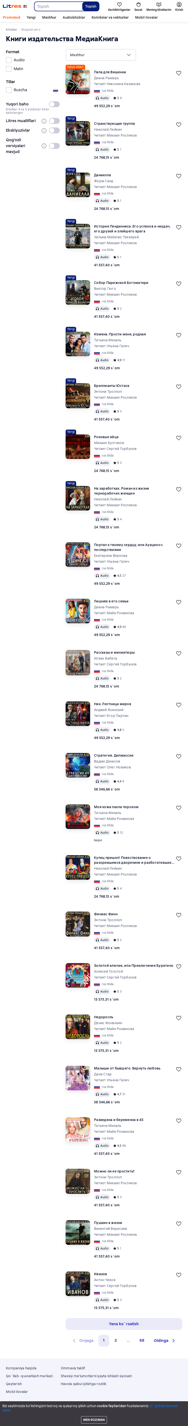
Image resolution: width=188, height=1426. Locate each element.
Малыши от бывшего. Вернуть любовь (127, 1068)
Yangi (31, 17)
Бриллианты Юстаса (111, 385)
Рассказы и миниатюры (114, 652)
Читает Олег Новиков (112, 767)
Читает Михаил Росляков (115, 135)
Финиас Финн (106, 914)
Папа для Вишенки (110, 72)
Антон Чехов (105, 1280)
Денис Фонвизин (108, 1023)
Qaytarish (14, 1384)
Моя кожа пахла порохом (116, 807)
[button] (165, 1341)
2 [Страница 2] (116, 1340)
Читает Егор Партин (111, 715)
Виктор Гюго (105, 288)
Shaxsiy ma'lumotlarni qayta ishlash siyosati (96, 1376)
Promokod (11, 17)
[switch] (54, 104)
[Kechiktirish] (178, 73)
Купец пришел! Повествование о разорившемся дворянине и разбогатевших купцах (133, 860)
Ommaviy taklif (73, 1368)
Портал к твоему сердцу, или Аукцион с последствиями (128, 547)
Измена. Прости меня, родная (120, 334)
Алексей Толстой (108, 971)
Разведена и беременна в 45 (119, 1120)
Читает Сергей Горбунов (115, 448)
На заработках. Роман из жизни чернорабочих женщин (121, 491)
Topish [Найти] (90, 6)
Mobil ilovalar (146, 17)
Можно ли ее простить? (114, 1171)
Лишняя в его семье (111, 601)
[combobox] (58, 6)
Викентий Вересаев (110, 1228)
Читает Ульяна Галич (111, 346)
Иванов (100, 1274)
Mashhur (49, 17)
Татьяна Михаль (107, 340)
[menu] (101, 55)
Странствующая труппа (114, 123)
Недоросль (103, 1017)
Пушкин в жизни (108, 1223)
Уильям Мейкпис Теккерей (116, 237)
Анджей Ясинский (108, 710)
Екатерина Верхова (110, 555)
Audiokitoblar (74, 17)
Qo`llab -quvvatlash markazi (29, 1376)
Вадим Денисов (107, 761)
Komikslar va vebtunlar (110, 17)
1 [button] (104, 1340)
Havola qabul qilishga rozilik (83, 1384)
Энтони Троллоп (108, 391)
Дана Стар (103, 1074)
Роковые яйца (106, 437)
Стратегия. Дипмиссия (113, 755)
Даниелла (102, 175)
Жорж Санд (103, 181)
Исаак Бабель (105, 658)
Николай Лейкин (108, 129)
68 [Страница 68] (142, 1340)
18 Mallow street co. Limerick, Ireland (94, 1413)
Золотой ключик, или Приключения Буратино (133, 965)
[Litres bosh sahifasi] (15, 6)
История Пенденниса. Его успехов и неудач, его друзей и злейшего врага (132, 228)
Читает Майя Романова (114, 613)
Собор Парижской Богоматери (121, 282)
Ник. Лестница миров (112, 704)
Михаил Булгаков (109, 443)
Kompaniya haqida (21, 1368)
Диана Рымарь (106, 78)
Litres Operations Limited (94, 1408)
